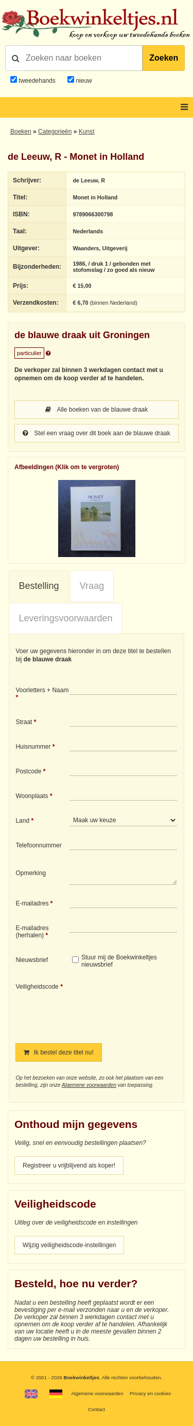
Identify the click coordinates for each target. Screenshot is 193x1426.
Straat (23, 722)
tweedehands (37, 80)
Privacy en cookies (150, 1393)
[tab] (38, 586)
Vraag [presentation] (92, 586)
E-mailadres (31, 903)
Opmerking (30, 873)
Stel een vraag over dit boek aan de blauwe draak (96, 433)
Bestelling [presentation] (39, 586)
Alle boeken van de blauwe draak (96, 409)
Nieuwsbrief (31, 960)
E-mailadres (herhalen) (31, 931)
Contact (96, 1409)
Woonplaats (31, 796)
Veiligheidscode (36, 986)
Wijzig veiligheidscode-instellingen (69, 1245)
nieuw (83, 80)
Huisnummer (32, 746)
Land (22, 820)
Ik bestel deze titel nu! (58, 1052)
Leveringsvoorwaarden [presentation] (65, 618)
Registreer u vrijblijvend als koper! (69, 1165)
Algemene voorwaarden (89, 1085)
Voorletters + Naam (41, 690)
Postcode (28, 771)
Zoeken (163, 57)
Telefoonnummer (38, 845)
